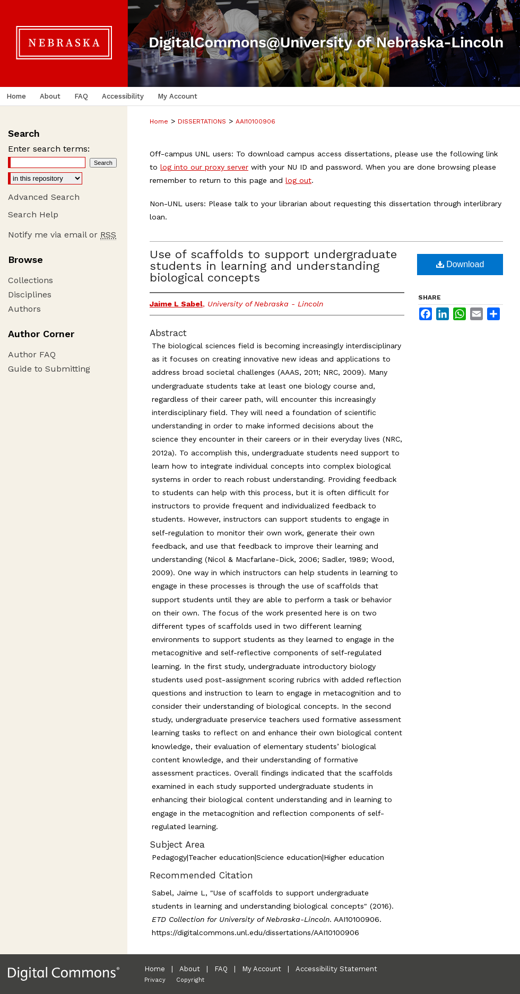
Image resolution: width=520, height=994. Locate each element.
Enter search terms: (49, 149)
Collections (30, 280)
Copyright (190, 980)
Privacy (155, 980)
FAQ (221, 969)
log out (298, 180)
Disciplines (29, 294)
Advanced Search (44, 197)
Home (159, 121)
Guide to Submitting (49, 369)
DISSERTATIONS (202, 121)
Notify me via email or (62, 235)
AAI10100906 (255, 121)
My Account (261, 969)
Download (460, 264)
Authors (24, 309)
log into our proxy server (204, 167)
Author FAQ (32, 354)
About (189, 969)
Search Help (33, 214)
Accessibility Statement (336, 969)
